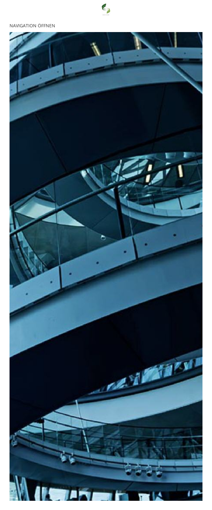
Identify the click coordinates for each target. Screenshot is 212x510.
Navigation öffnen (32, 26)
